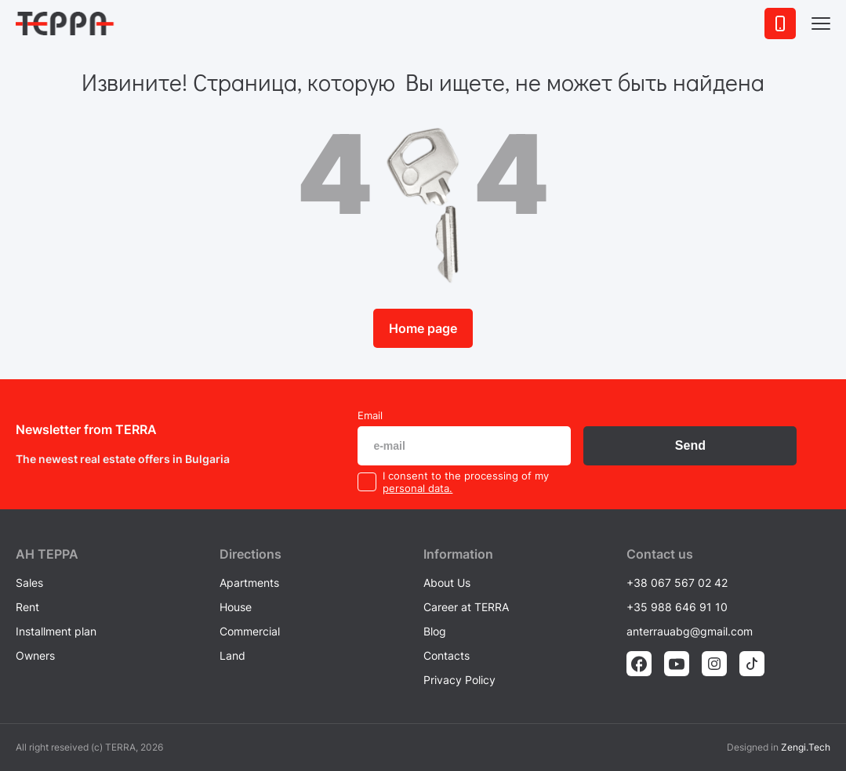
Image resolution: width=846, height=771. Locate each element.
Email (370, 415)
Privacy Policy (459, 679)
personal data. (417, 488)
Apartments (249, 582)
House (236, 607)
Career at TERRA (466, 607)
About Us (446, 582)
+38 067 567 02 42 (677, 582)
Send (690, 445)
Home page (423, 328)
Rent (27, 607)
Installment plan (56, 631)
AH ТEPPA (47, 554)
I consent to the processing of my (466, 475)
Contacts (446, 655)
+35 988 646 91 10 (677, 607)
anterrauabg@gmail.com (689, 631)
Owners (35, 655)
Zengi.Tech (805, 747)
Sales (29, 582)
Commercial (250, 631)
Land (232, 655)
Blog (434, 631)
